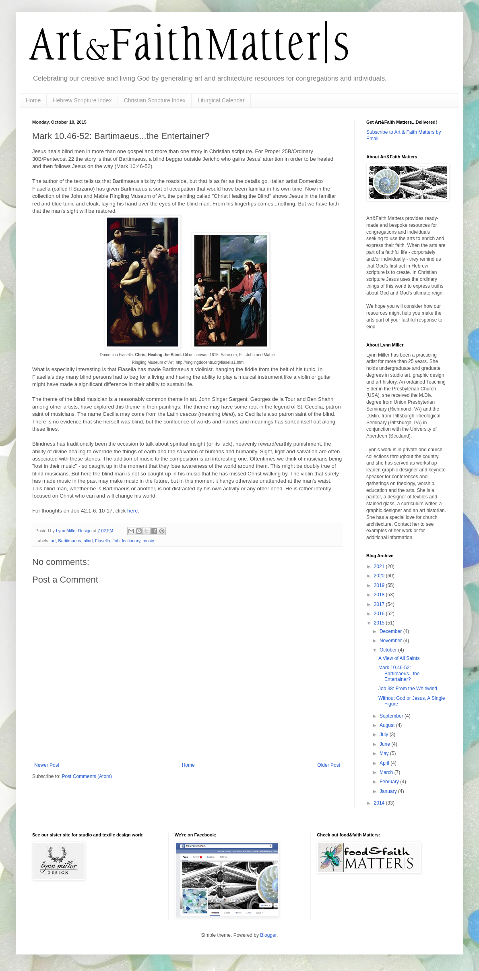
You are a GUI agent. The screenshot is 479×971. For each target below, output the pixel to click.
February (390, 781)
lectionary (131, 540)
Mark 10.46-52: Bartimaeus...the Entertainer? (398, 673)
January (389, 791)
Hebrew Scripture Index (82, 100)
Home (33, 100)
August (388, 725)
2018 (380, 595)
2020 (380, 576)
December (391, 631)
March (387, 772)
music (148, 540)
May (385, 753)
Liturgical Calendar (221, 100)
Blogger (268, 935)
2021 (380, 566)
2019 (380, 585)
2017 (380, 604)
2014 (380, 803)
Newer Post (46, 765)
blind (88, 540)
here (132, 511)
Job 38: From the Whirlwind (407, 688)
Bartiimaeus (69, 540)
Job (115, 540)
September (392, 716)
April (385, 763)
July (385, 734)
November (391, 640)
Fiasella (102, 540)
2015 (380, 623)
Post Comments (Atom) (87, 776)
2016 (380, 613)
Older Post (328, 765)
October (389, 650)
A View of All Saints (399, 658)
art (53, 540)
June (385, 744)
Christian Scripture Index (155, 100)
